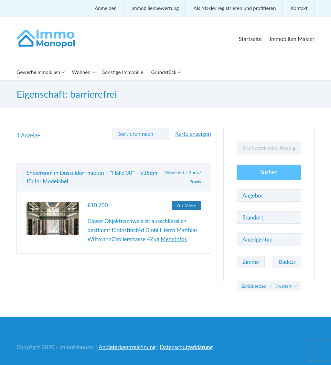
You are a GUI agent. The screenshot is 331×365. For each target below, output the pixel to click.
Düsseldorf (174, 172)
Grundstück (163, 72)
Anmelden (106, 8)
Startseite (250, 39)
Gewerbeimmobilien (38, 72)
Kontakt (299, 8)
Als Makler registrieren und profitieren (235, 8)
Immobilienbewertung (155, 8)
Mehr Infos (174, 239)
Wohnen (81, 72)
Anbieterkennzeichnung (127, 347)
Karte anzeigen (193, 133)
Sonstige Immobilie (122, 72)
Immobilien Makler (292, 39)
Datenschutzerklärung (186, 347)
